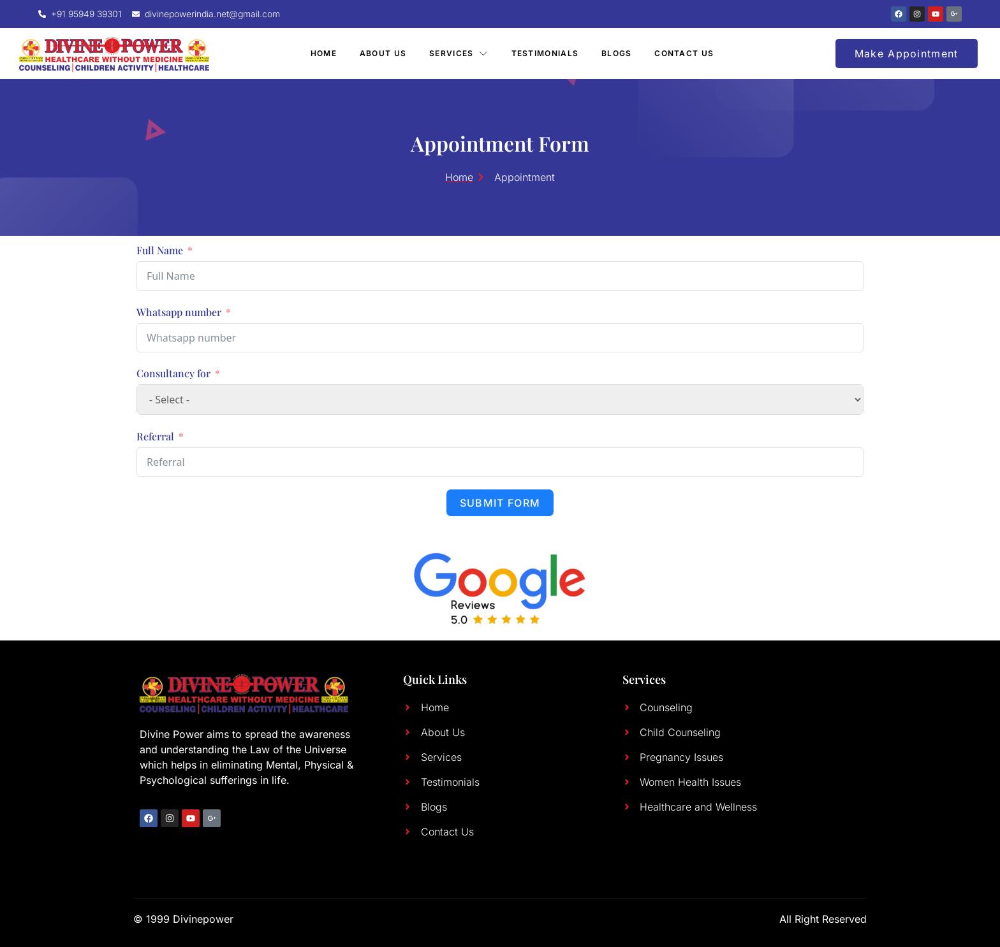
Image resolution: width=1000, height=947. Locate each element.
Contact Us (684, 53)
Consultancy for (173, 373)
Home (323, 53)
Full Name (159, 250)
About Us (383, 53)
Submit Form (500, 502)
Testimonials (545, 53)
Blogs (616, 53)
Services (459, 53)
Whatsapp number (178, 312)
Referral (155, 436)
